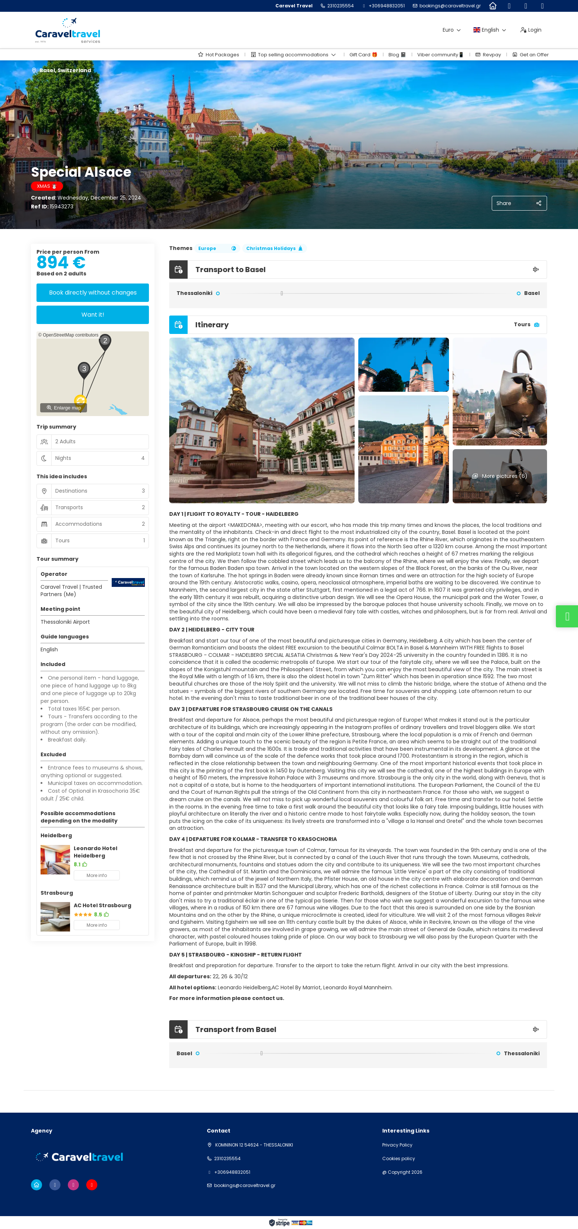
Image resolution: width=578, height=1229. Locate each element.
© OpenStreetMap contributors (68, 335)
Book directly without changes (93, 292)
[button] (104, 343)
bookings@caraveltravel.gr (450, 6)
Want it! (92, 314)
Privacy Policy (397, 1145)
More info (97, 875)
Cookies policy (398, 1159)
